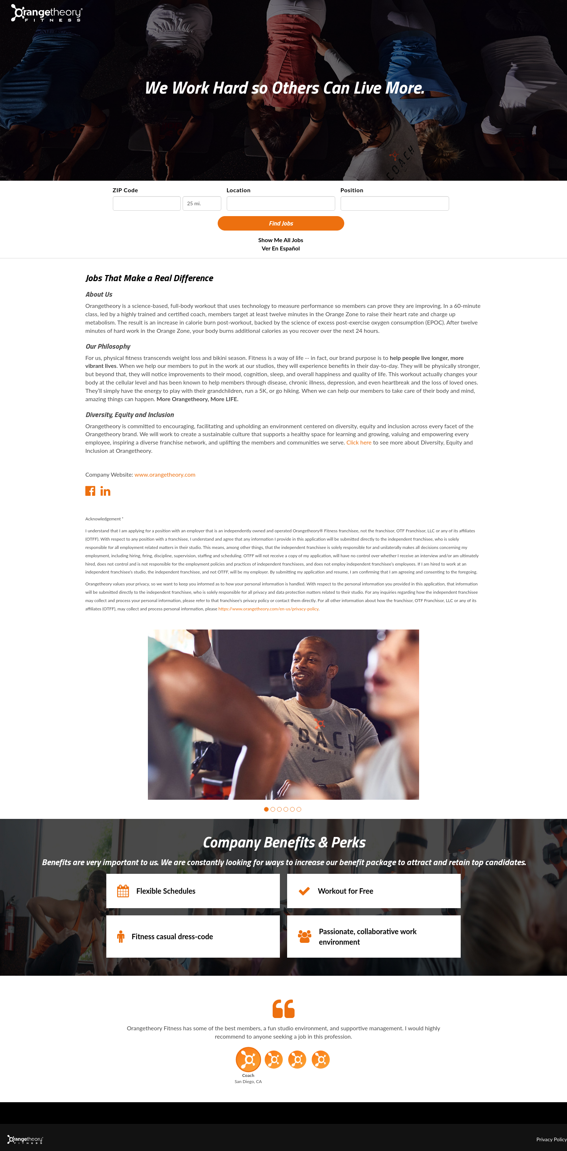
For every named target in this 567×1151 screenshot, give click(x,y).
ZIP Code (125, 189)
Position (352, 189)
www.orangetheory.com (165, 474)
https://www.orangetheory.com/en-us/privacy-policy (268, 608)
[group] (283, 715)
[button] (266, 809)
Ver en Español (281, 248)
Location (239, 189)
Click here (359, 442)
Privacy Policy (552, 1139)
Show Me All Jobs (280, 239)
